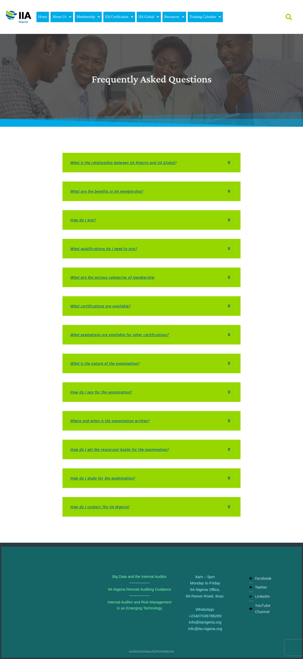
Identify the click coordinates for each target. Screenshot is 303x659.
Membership (88, 17)
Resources (174, 17)
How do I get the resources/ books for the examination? (124, 449)
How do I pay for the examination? (103, 392)
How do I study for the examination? (105, 478)
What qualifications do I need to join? (106, 248)
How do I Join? (84, 219)
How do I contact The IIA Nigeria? (102, 506)
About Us (61, 17)
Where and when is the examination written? (113, 420)
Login (240, 17)
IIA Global (148, 17)
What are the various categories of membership (116, 277)
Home (42, 17)
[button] (62, 17)
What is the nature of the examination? (108, 363)
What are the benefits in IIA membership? (110, 191)
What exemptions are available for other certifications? (124, 334)
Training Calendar (205, 17)
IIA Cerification (119, 17)
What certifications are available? (102, 306)
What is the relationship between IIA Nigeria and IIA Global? (128, 162)
